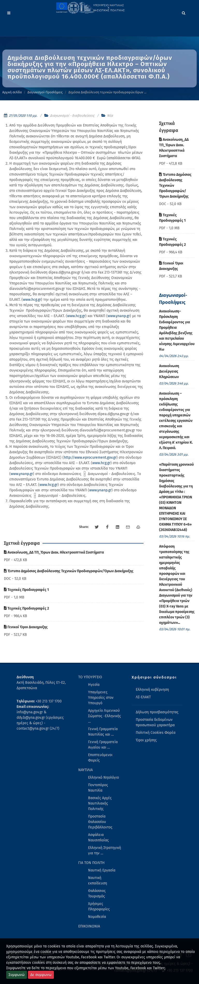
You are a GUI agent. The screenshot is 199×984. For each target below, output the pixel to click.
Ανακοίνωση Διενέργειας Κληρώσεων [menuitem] (169, 371)
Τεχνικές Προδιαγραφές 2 (26, 608)
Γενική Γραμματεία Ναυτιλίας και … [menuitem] (103, 732)
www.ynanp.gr (119, 316)
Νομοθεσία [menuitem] (97, 917)
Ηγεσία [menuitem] (94, 684)
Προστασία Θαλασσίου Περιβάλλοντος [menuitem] (100, 821)
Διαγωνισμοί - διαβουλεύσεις (72, 115)
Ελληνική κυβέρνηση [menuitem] (152, 689)
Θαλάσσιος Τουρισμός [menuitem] (97, 893)
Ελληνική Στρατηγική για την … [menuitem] (104, 850)
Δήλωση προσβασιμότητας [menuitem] (157, 712)
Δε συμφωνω (41, 975)
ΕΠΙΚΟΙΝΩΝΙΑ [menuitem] (89, 926)
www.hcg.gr (32, 299)
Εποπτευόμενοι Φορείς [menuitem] (100, 758)
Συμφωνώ (17, 975)
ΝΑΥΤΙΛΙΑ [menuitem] (85, 770)
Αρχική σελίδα (12, 92)
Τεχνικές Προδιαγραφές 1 (26, 590)
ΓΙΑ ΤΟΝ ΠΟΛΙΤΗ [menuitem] (91, 863)
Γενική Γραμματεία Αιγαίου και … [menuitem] (103, 745)
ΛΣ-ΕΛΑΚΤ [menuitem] (143, 697)
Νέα (110, 115)
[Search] (184, 12)
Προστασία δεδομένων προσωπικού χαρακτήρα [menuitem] (155, 722)
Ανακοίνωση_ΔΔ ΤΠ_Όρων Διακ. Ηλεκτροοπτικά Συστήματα (54, 552)
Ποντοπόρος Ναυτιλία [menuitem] (98, 788)
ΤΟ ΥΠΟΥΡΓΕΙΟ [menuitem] (90, 677)
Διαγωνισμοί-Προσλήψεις (45, 92)
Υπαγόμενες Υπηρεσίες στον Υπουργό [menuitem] (100, 697)
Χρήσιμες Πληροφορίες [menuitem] (99, 906)
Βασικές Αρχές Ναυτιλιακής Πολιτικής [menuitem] (100, 803)
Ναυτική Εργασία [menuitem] (101, 870)
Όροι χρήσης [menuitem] (146, 740)
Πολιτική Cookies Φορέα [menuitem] (155, 732)
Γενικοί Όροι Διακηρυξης (26, 627)
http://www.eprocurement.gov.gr (90, 457)
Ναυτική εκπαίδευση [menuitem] (97, 880)
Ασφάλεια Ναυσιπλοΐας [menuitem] (98, 837)
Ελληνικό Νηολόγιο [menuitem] (103, 777)
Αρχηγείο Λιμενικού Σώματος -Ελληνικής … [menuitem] (104, 716)
